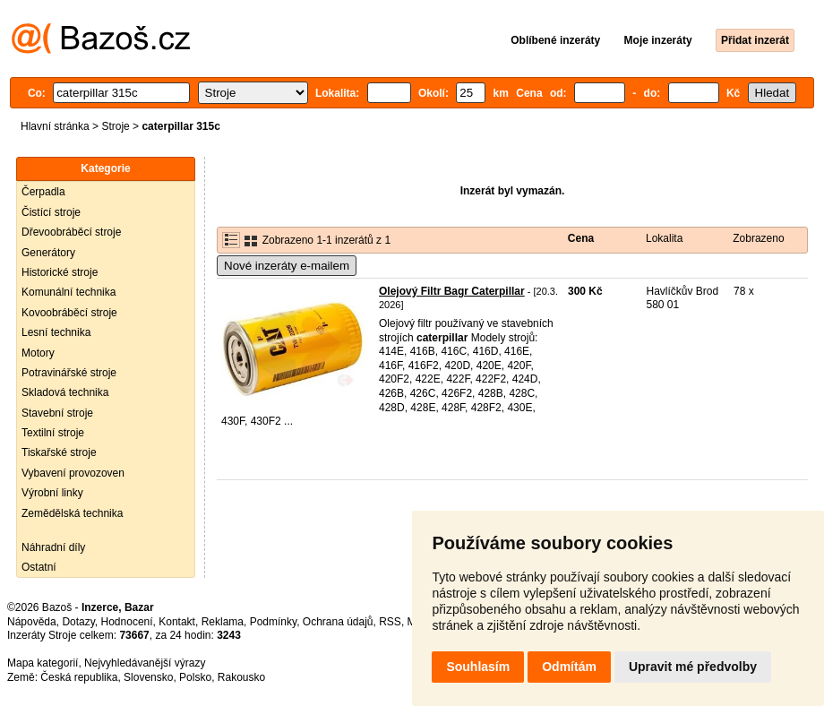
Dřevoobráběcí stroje (71, 232)
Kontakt (177, 622)
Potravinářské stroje (68, 372)
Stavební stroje (57, 413)
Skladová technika (64, 392)
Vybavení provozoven (72, 473)
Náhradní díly (53, 547)
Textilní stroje (52, 432)
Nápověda (31, 622)
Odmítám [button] (569, 666)
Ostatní (38, 567)
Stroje (115, 126)
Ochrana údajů (338, 622)
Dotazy (78, 622)
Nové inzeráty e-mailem (286, 265)
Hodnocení (127, 622)
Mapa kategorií (42, 663)
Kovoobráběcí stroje (69, 312)
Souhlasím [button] (478, 666)
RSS (390, 622)
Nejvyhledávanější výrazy (144, 663)
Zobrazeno (758, 238)
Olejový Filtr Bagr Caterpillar (452, 291)
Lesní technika (55, 332)
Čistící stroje (51, 212)
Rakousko (241, 677)
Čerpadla (43, 191)
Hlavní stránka (55, 126)
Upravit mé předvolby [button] (693, 666)
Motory (38, 353)
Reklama (223, 622)
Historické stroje (59, 272)
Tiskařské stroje (59, 452)
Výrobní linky (52, 492)
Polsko (195, 677)
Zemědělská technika (72, 513)
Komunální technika (68, 292)
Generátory (48, 252)
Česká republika (78, 677)
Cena (581, 238)
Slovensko (148, 677)
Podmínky (273, 622)
